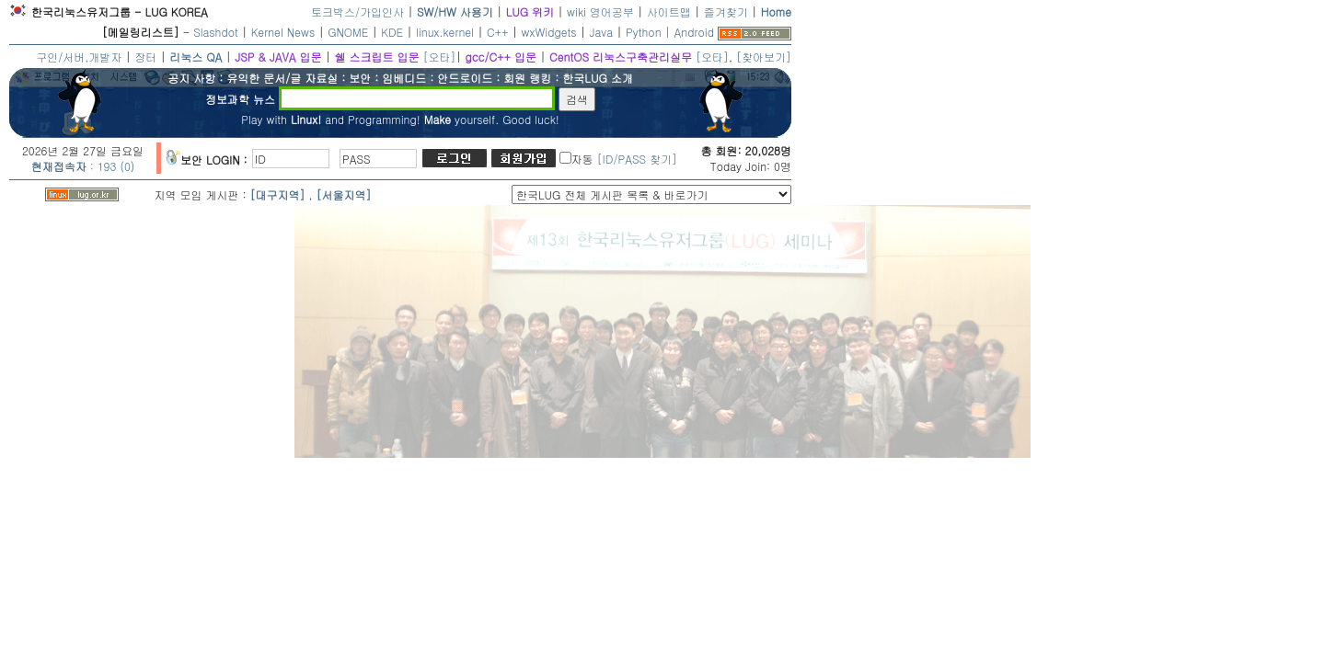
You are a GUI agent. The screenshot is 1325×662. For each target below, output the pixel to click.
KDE (392, 32)
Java (602, 32)
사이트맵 (669, 11)
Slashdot (215, 32)
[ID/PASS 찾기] (637, 158)
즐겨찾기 (726, 11)
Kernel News (283, 32)
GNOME (348, 32)
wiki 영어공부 (600, 11)
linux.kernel (445, 32)
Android (694, 32)
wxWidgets (549, 32)
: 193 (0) (83, 166)
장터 (145, 56)
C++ (498, 32)
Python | (650, 32)
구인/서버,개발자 (78, 56)
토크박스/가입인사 (357, 11)
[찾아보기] (763, 56)
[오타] (438, 56)
